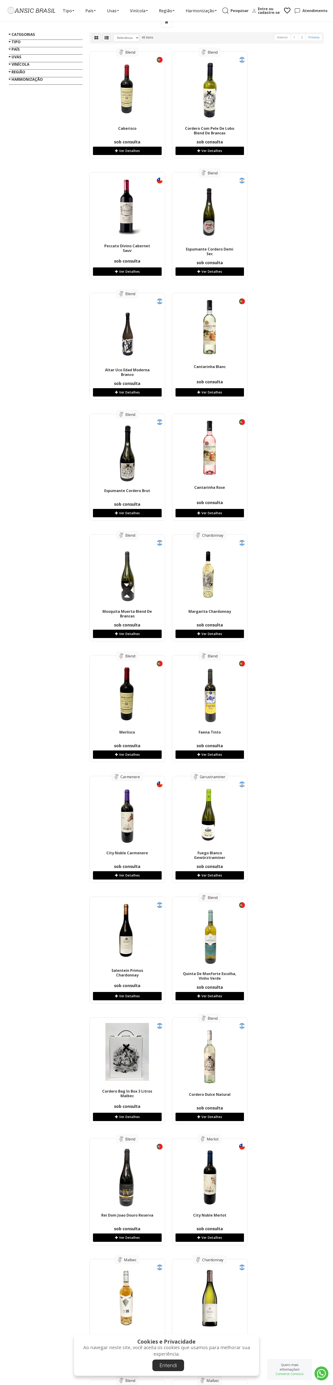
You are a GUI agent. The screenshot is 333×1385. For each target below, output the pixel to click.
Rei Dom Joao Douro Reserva (126, 852)
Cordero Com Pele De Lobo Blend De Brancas (205, 131)
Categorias (23, 34)
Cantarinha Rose (205, 366)
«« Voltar (15, 513)
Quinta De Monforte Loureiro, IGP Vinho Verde (285, 1097)
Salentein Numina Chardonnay (126, 976)
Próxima (313, 37)
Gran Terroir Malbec (285, 973)
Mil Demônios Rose (205, 1215)
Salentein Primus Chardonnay (285, 610)
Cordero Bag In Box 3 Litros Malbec (205, 731)
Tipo (70, 11)
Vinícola (140, 11)
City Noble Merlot (205, 852)
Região (168, 11)
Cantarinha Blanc (285, 245)
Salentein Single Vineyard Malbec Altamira (126, 1097)
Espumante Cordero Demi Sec (126, 251)
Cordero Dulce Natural (285, 732)
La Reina (205, 973)
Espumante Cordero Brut (126, 369)
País (92, 11)
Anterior (282, 37)
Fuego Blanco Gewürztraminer (205, 614)
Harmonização (202, 11)
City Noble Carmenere (126, 611)
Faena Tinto (285, 490)
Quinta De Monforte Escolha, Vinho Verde (126, 734)
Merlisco (205, 490)
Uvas (114, 11)
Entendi (168, 1365)
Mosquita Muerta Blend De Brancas (285, 372)
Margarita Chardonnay (126, 490)
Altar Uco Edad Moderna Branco (205, 251)
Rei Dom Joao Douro (126, 1215)
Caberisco (126, 128)
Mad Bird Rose (285, 852)
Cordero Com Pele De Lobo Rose (285, 1217)
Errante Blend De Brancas (205, 1094)
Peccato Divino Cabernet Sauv (285, 127)
